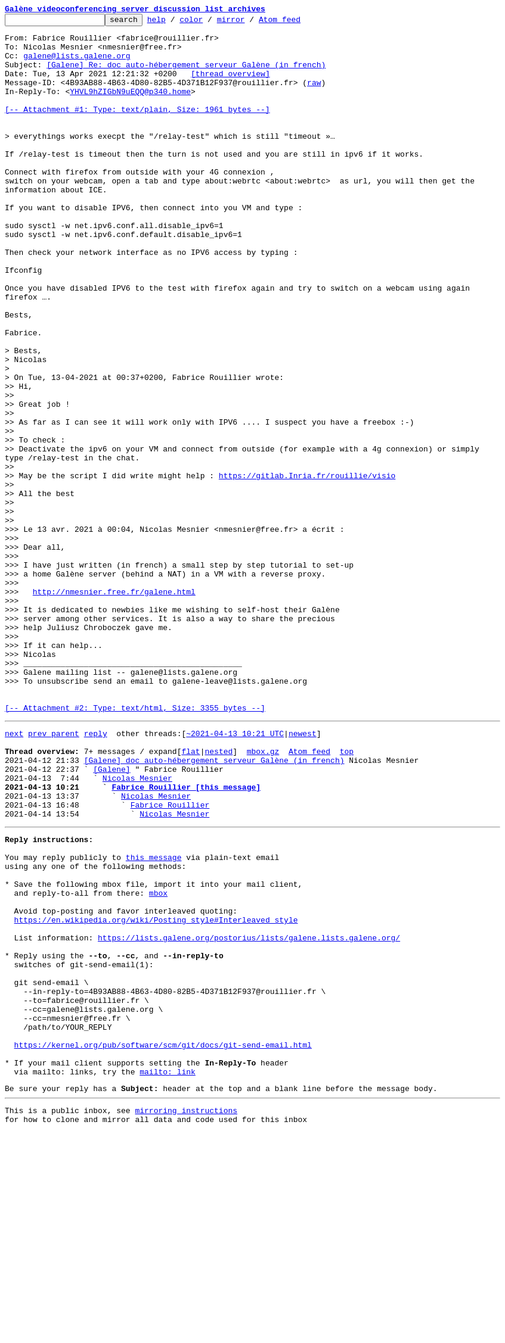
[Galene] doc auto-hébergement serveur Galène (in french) (214, 906)
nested (219, 895)
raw (314, 96)
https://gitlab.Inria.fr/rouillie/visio (307, 568)
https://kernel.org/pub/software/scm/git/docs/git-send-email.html (163, 1244)
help (175, 22)
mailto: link (168, 1277)
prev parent (53, 874)
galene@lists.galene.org (76, 64)
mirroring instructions (186, 1319)
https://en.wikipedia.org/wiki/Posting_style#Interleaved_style (156, 1094)
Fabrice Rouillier (170, 960)
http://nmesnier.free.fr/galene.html (114, 707)
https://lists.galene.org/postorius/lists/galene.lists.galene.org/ (249, 1116)
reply (95, 874)
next (14, 874)
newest (303, 874)
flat (190, 895)
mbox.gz (263, 895)
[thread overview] (230, 85)
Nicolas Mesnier (137, 928)
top (347, 895)
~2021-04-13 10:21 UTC (235, 874)
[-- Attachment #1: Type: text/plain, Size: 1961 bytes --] (137, 128)
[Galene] (111, 917)
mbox (158, 1062)
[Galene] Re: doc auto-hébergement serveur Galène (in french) (186, 75)
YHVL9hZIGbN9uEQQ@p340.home (130, 107)
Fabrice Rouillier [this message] (186, 938)
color (209, 22)
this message (154, 1019)
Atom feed (298, 22)
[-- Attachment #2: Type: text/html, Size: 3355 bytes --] (135, 847)
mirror (250, 22)
